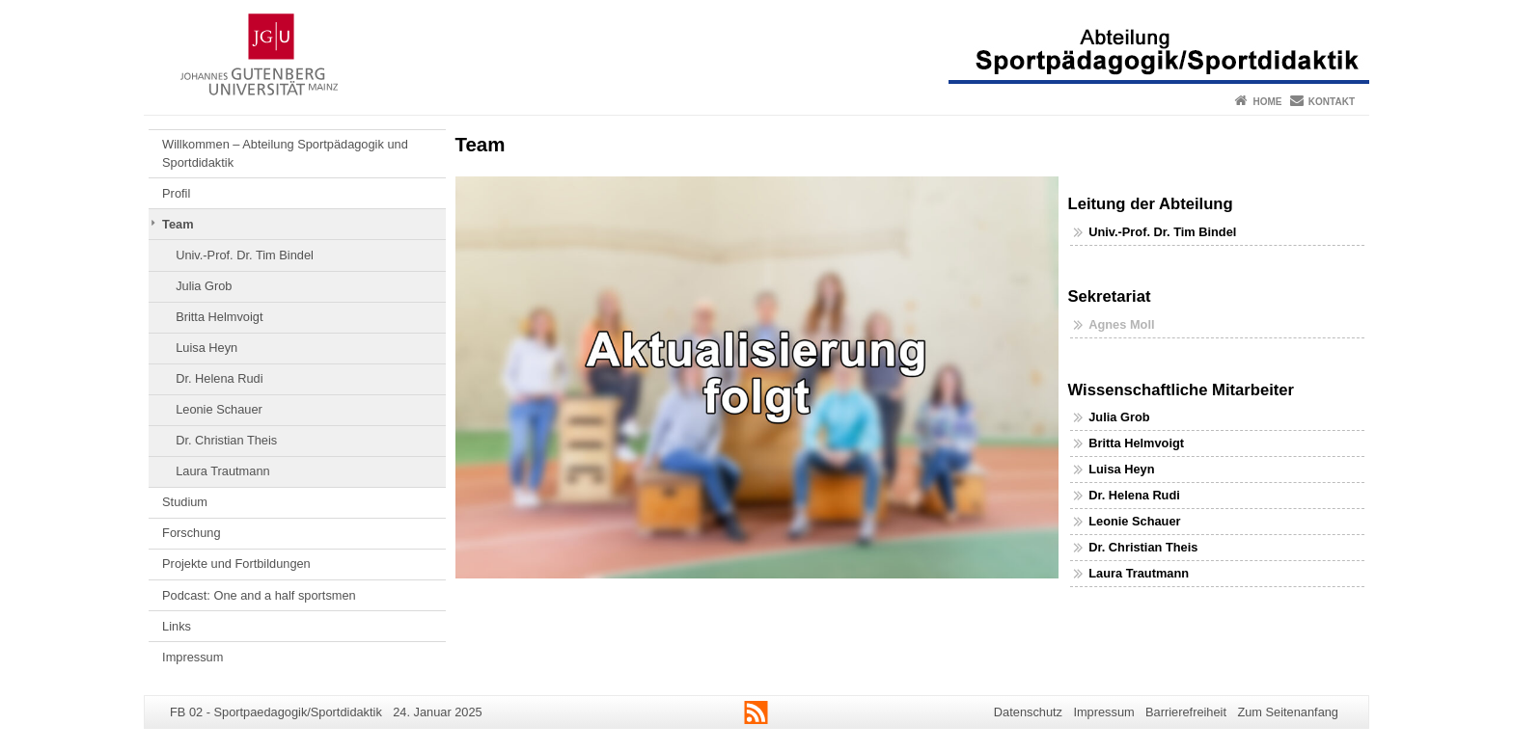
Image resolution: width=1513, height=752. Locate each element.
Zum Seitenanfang (1287, 712)
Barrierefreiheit (1185, 712)
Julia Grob (204, 286)
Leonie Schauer (219, 409)
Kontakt (1331, 101)
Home (1266, 101)
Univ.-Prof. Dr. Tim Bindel (245, 255)
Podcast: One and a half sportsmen (259, 595)
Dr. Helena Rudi (219, 378)
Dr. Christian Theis (226, 440)
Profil (176, 193)
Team (177, 224)
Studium (184, 502)
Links (176, 626)
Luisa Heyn (206, 347)
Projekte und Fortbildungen (236, 563)
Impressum (192, 657)
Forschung (191, 532)
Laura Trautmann (222, 471)
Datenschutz (1028, 712)
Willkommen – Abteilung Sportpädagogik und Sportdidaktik (285, 153)
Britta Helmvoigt (219, 316)
